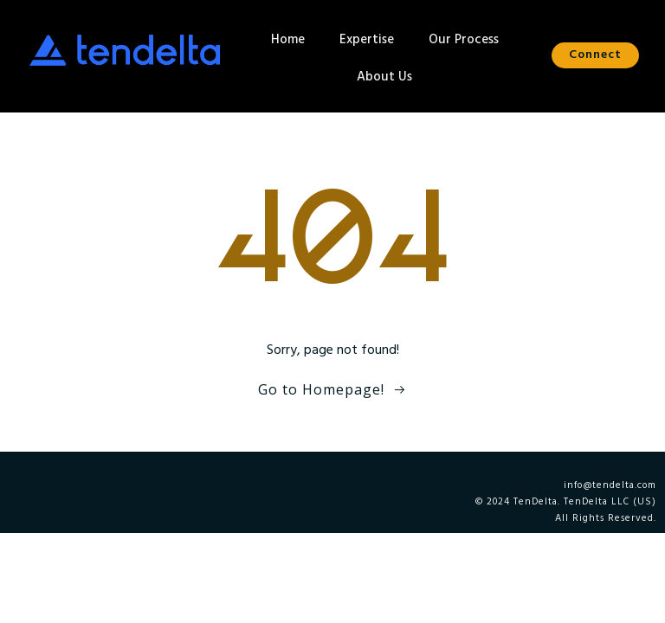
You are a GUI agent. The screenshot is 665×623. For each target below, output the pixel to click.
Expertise (366, 40)
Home (288, 40)
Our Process (464, 40)
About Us (384, 77)
